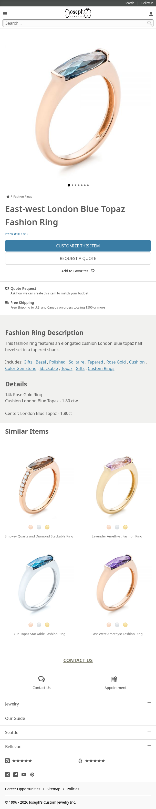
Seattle (78, 732)
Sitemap (53, 788)
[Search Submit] (149, 23)
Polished (57, 362)
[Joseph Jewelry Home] (7, 196)
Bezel (41, 362)
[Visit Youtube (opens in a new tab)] (25, 774)
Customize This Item (78, 246)
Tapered (95, 362)
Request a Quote (78, 258)
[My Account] (151, 13)
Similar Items (27, 431)
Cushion (137, 362)
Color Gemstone (20, 368)
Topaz (66, 368)
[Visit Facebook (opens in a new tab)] (16, 774)
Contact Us (78, 660)
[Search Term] (78, 23)
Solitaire (77, 362)
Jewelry (78, 704)
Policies (73, 788)
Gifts (28, 362)
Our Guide (78, 718)
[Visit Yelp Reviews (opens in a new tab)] (114, 760)
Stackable (49, 368)
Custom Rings (101, 368)
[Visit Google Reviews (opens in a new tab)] (41, 760)
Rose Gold (116, 362)
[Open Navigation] (5, 13)
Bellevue (78, 746)
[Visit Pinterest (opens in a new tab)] (33, 774)
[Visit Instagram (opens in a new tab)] (8, 774)
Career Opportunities (22, 788)
